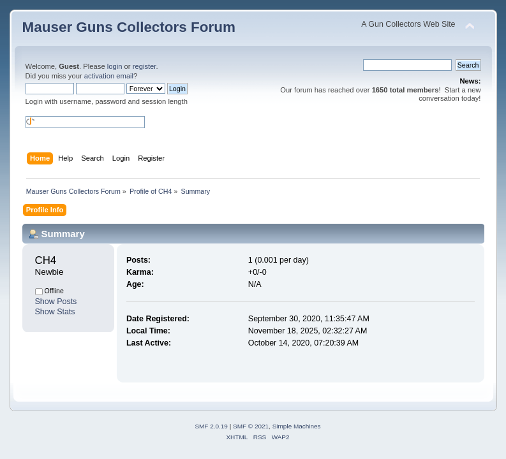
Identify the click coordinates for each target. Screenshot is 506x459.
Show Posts (56, 301)
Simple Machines (296, 426)
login (115, 66)
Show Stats (55, 311)
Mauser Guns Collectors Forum (128, 27)
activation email (108, 76)
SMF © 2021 (251, 426)
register (144, 66)
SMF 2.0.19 (211, 426)
